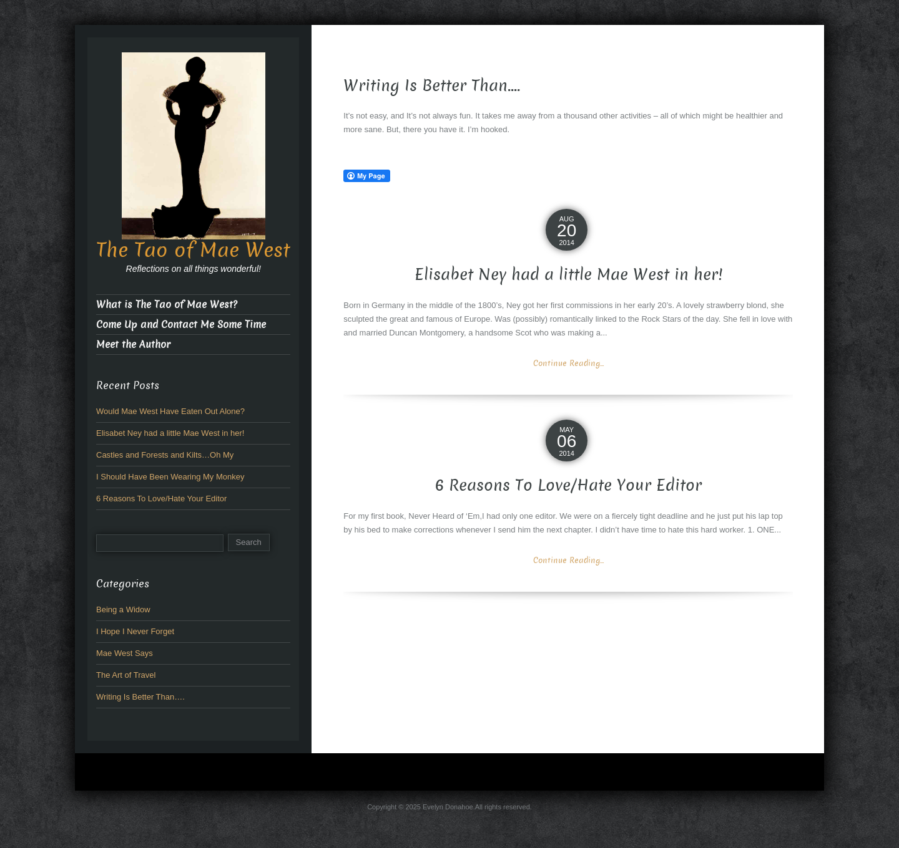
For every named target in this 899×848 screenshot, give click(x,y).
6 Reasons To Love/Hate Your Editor (568, 485)
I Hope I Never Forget (135, 631)
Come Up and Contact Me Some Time (181, 324)
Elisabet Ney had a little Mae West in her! (568, 275)
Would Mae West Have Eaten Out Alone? (170, 411)
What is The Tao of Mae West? (166, 304)
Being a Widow (123, 609)
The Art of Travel (125, 675)
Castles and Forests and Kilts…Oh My (164, 455)
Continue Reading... (568, 363)
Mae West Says (124, 653)
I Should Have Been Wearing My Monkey (170, 476)
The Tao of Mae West (193, 250)
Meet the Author (133, 344)
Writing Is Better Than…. (140, 696)
